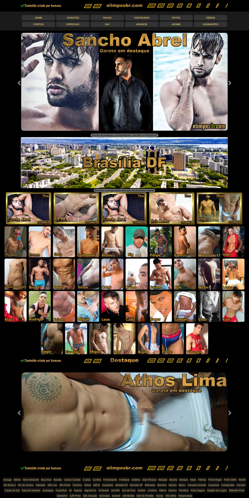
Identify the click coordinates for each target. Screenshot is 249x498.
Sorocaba (104, 495)
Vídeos (210, 17)
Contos (38, 24)
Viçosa (159, 495)
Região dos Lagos (217, 490)
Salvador (40, 485)
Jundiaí (141, 490)
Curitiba (97, 479)
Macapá (162, 479)
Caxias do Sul (12, 490)
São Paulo (65, 485)
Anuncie (141, 24)
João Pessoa (149, 479)
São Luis (52, 485)
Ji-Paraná (103, 490)
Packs (107, 17)
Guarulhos (61, 490)
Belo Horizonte (31, 479)
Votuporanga (185, 495)
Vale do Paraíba (145, 495)
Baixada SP (136, 485)
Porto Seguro (198, 490)
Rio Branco (10, 485)
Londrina (152, 490)
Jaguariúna (90, 490)
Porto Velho (230, 479)
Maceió (173, 479)
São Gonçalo (90, 495)
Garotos (73, 17)
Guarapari (48, 490)
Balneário (150, 485)
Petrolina (183, 490)
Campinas (213, 485)
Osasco (172, 490)
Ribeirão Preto (237, 490)
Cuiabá (86, 479)
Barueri (173, 485)
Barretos (162, 485)
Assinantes (210, 24)
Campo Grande (72, 479)
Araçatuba (107, 485)
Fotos (176, 17)
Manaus (183, 479)
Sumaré (116, 495)
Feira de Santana (31, 490)
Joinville (115, 490)
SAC (107, 24)
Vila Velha (170, 495)
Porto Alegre (215, 479)
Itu (70, 490)
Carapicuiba (227, 485)
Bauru (182, 485)
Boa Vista (46, 479)
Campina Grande (197, 485)
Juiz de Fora (128, 490)
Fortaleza (124, 479)
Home (38, 17)
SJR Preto (75, 495)
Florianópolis (110, 479)
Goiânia (136, 479)
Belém (17, 479)
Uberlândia (128, 495)
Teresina (77, 485)
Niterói (162, 490)
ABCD (96, 485)
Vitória (87, 485)
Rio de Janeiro (26, 485)
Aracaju (7, 479)
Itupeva (78, 490)
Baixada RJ (121, 485)
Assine (176, 24)
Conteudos (141, 17)
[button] (18, 82)
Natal (193, 479)
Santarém (62, 495)
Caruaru (241, 485)
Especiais (72, 24)
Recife (242, 479)
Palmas (202, 479)
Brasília (58, 479)
